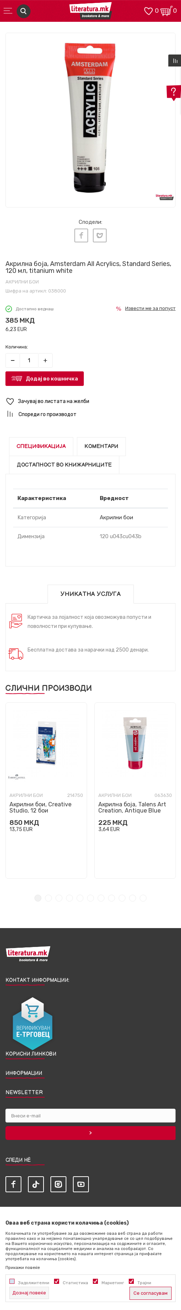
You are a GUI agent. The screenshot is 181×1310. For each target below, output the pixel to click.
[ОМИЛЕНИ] (148, 10)
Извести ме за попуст (150, 308)
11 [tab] (143, 898)
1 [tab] (37, 898)
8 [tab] (111, 898)
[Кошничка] (166, 10)
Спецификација (41, 446)
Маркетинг (113, 1283)
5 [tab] (80, 898)
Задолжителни (33, 1283)
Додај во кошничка (52, 378)
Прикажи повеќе (22, 1267)
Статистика (75, 1283)
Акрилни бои (22, 282)
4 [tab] (69, 898)
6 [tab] (90, 898)
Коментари (101, 446)
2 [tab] (48, 898)
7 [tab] (101, 898)
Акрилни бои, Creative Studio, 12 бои (40, 807)
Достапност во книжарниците (64, 464)
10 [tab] (132, 898)
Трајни (144, 1283)
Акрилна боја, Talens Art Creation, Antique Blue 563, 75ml (132, 810)
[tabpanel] (90, 118)
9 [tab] (122, 898)
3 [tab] (58, 898)
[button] (90, 402)
